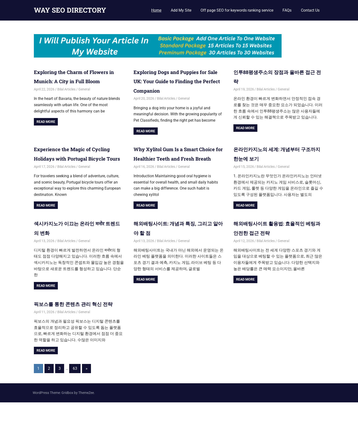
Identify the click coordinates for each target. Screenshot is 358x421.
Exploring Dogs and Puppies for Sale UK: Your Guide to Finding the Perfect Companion (178, 81)
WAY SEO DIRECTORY (70, 10)
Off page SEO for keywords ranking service (237, 10)
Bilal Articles (66, 89)
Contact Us (310, 10)
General (84, 89)
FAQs (287, 10)
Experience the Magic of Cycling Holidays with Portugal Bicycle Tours (77, 158)
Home (156, 10)
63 (75, 387)
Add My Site (181, 10)
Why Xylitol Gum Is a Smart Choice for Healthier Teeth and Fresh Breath (176, 158)
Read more (46, 122)
